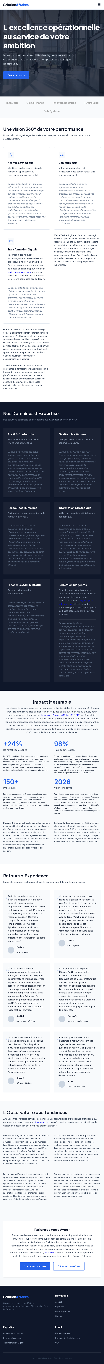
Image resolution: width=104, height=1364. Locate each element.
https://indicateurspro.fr (19, 542)
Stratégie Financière (12, 1338)
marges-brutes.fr (37, 797)
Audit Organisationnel (13, 1333)
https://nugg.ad (41, 1122)
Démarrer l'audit (16, 75)
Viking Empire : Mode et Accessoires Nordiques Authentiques (76, 1051)
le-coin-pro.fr (69, 538)
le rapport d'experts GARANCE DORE (60, 715)
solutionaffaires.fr (11, 342)
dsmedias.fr (13, 301)
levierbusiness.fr (67, 190)
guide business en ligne (19, 272)
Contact (58, 1316)
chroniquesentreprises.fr (32, 985)
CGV (57, 1343)
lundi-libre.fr (8, 1145)
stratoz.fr (91, 238)
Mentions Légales (63, 1333)
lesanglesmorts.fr (40, 829)
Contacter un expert (35, 1266)
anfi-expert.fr (33, 200)
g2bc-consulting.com (29, 756)
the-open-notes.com (75, 832)
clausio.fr (49, 1252)
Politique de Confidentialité (67, 1338)
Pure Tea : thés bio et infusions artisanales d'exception (26, 1051)
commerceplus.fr (16, 465)
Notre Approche (62, 1311)
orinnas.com (63, 762)
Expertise (59, 1306)
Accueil (58, 1302)
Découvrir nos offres (69, 1266)
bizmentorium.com (75, 1148)
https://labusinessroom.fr (71, 649)
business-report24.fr (62, 797)
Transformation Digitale (14, 1343)
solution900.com (16, 615)
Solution (16, 5)
